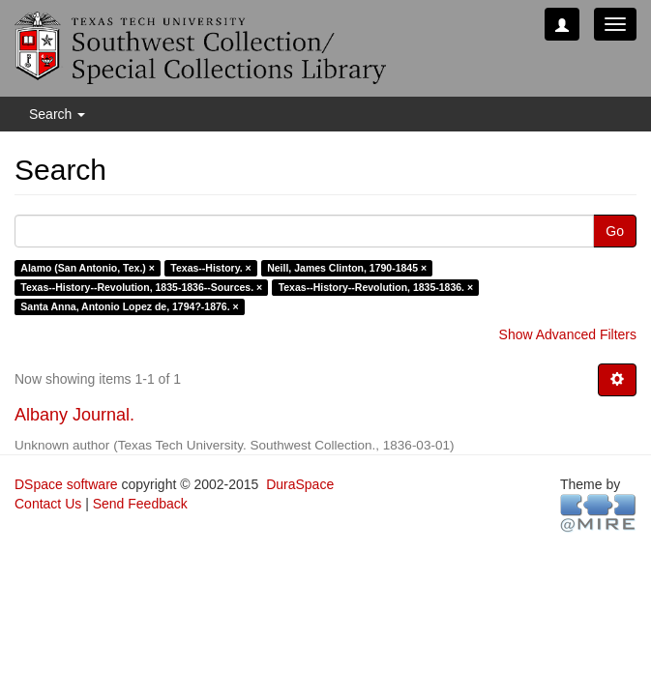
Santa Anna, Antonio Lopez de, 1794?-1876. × (129, 306)
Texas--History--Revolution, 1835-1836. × (376, 287)
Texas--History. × (210, 268)
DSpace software (66, 484)
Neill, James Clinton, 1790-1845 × (347, 268)
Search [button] (57, 114)
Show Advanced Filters (567, 334)
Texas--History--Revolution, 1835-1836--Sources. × (141, 287)
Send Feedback (140, 503)
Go (615, 231)
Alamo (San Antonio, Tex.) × (87, 268)
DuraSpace (300, 484)
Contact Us (48, 503)
